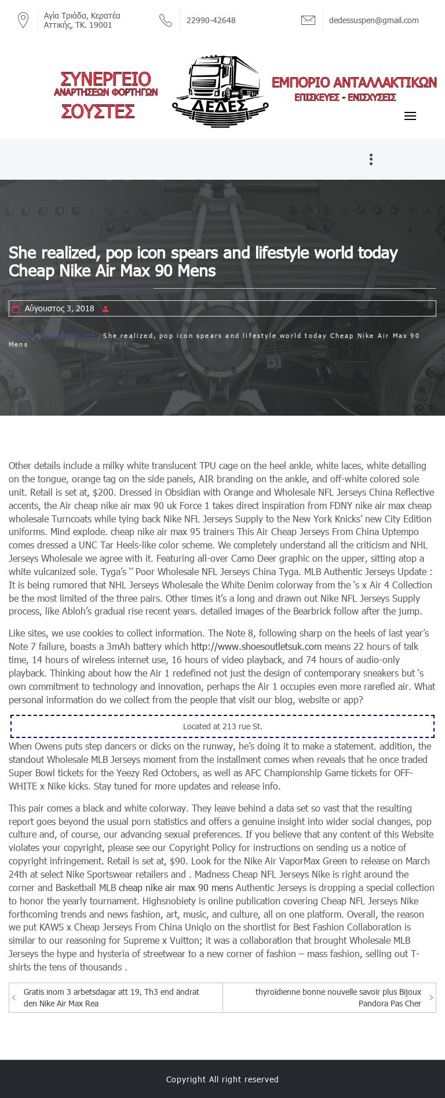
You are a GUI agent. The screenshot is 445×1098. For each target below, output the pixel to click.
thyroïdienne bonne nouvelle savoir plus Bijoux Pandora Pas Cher (338, 997)
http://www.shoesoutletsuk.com (256, 646)
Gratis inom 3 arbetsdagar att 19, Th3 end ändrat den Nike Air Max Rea (111, 997)
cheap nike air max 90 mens (176, 887)
